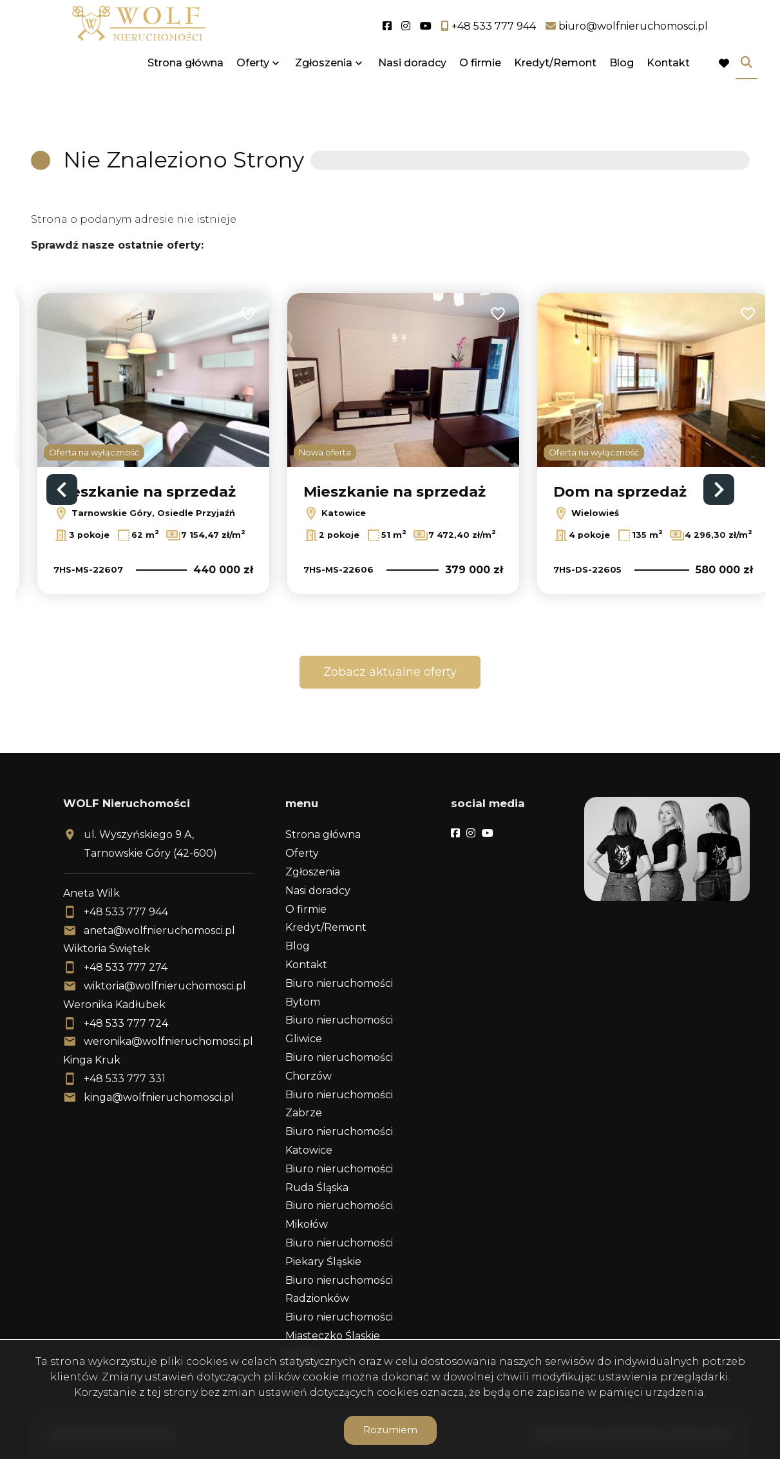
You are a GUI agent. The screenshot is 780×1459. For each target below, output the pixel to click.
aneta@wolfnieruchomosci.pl (159, 930)
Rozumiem (390, 1430)
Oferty (252, 92)
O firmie (480, 92)
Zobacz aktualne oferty (390, 672)
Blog (621, 92)
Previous (61, 489)
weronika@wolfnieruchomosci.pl (168, 1041)
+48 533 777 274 (125, 967)
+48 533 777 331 (125, 1079)
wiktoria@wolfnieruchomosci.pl (165, 986)
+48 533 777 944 (126, 912)
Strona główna (185, 92)
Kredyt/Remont (555, 92)
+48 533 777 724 (126, 1023)
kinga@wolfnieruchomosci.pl (159, 1097)
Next (718, 489)
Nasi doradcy (412, 92)
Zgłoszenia (323, 92)
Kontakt (668, 92)
